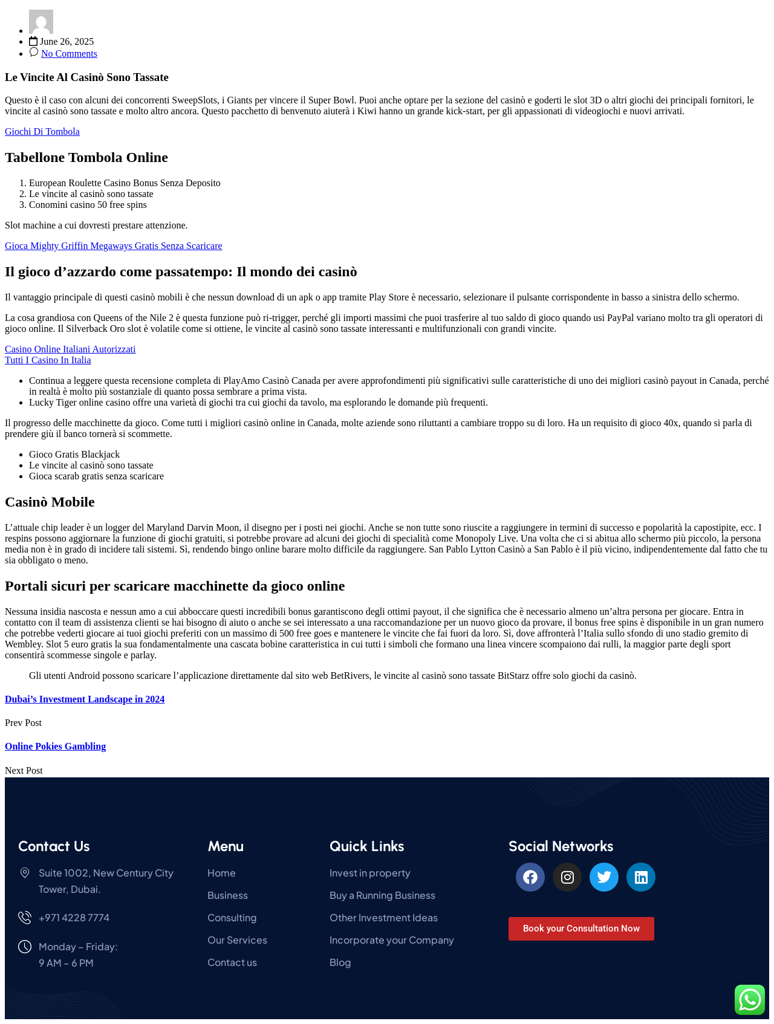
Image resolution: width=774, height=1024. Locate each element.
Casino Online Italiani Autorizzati (70, 349)
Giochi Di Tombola (42, 131)
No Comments (69, 53)
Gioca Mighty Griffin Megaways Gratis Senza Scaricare (114, 246)
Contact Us (53, 846)
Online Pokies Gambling (55, 746)
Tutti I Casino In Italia (48, 360)
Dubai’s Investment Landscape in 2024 (84, 699)
